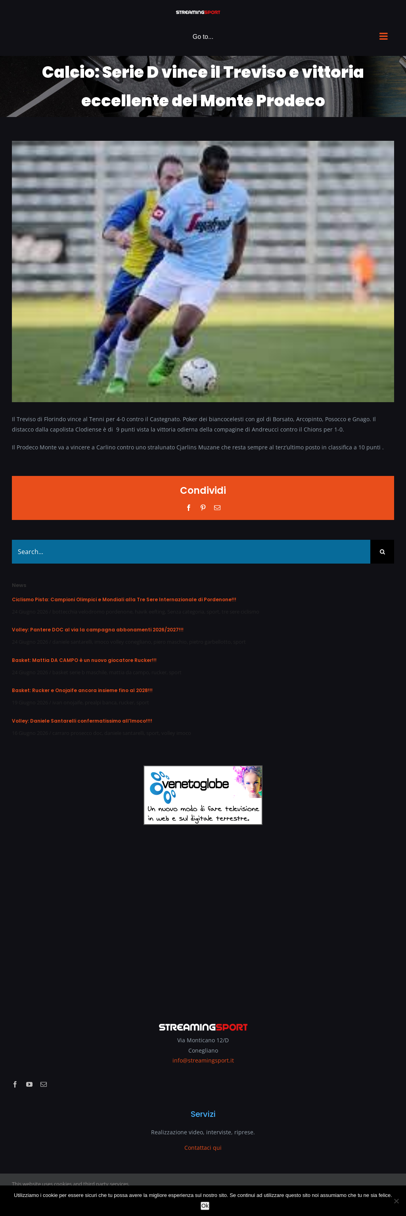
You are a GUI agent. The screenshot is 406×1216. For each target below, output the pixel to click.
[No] (396, 1201)
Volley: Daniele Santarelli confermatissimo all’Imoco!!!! (82, 720)
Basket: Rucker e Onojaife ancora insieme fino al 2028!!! (82, 690)
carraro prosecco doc (77, 733)
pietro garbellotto (210, 641)
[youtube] (29, 1084)
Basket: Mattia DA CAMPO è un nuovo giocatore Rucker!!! (84, 660)
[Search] (382, 552)
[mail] (43, 1084)
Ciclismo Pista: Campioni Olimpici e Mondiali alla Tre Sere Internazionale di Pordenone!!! (124, 599)
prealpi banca (101, 702)
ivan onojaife (67, 702)
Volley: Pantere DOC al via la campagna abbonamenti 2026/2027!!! (98, 629)
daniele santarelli (72, 641)
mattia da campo (129, 672)
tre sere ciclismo (240, 611)
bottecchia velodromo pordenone (92, 611)
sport (213, 611)
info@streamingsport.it (203, 1060)
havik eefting (150, 611)
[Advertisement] (203, 918)
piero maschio (170, 641)
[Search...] (191, 552)
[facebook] (15, 1084)
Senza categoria (185, 611)
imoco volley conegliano (122, 641)
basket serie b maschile (79, 672)
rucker (159, 672)
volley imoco (176, 733)
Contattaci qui (203, 1147)
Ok (205, 1206)
